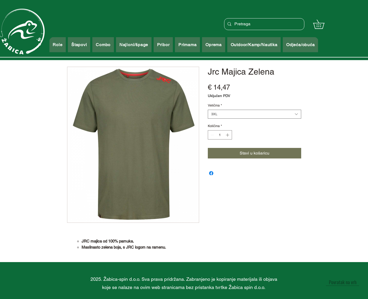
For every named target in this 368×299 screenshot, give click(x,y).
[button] (323, 24)
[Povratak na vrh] (342, 282)
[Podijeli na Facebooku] (211, 173)
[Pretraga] (263, 24)
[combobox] (254, 114)
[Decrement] (212, 135)
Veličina (215, 105)
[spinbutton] (220, 135)
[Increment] (228, 135)
